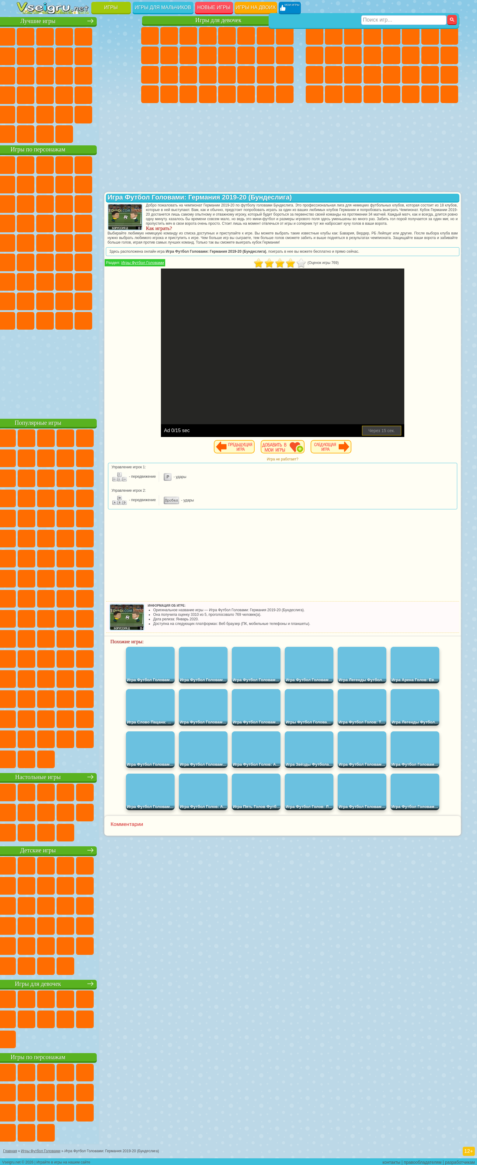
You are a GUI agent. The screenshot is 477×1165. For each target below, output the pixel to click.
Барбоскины (64, 222)
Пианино (188, 94)
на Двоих (103, 36)
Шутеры (334, 94)
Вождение (26, 133)
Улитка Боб (26, 183)
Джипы (411, 94)
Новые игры (214, 7)
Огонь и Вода (188, 36)
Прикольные (45, 94)
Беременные (285, 55)
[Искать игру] (404, 8)
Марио (103, 222)
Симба (103, 300)
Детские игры (75, 849)
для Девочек (45, 36)
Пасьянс (83, 75)
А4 (26, 281)
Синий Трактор (26, 261)
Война (64, 133)
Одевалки (208, 55)
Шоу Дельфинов (83, 203)
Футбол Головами (45, 133)
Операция (208, 75)
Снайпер (430, 55)
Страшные (26, 75)
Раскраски (285, 36)
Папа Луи (265, 55)
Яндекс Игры (26, 55)
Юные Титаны (122, 242)
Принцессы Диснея (246, 75)
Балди (45, 281)
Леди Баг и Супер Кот (83, 183)
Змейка (122, 94)
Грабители (372, 75)
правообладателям (422, 1160)
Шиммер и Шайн (64, 242)
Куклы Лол (285, 94)
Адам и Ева (45, 242)
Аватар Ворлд (83, 300)
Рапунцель (150, 75)
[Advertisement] (75, 372)
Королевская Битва (411, 36)
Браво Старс (103, 261)
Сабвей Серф (26, 203)
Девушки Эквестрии (169, 36)
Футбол (334, 36)
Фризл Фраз (26, 242)
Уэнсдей (26, 320)
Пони (150, 36)
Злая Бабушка (103, 183)
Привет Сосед (26, 300)
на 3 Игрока (45, 114)
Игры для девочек (218, 20)
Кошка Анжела (150, 55)
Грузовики (372, 55)
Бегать (353, 94)
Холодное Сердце (169, 55)
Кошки (188, 55)
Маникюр (188, 75)
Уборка (169, 94)
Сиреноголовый (64, 261)
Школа (103, 114)
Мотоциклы (334, 55)
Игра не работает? (298, 464)
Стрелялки (372, 94)
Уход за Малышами (285, 75)
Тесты (227, 36)
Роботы (449, 55)
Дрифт (449, 75)
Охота (449, 94)
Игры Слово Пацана (122, 300)
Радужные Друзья (45, 300)
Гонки (411, 55)
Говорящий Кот (83, 164)
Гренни (64, 281)
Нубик (122, 281)
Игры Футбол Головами (173, 267)
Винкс (208, 94)
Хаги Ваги (83, 281)
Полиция (314, 75)
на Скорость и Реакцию (83, 94)
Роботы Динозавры (334, 75)
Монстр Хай (246, 36)
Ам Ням (64, 203)
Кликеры (64, 75)
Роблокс (103, 281)
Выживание (353, 75)
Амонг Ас (83, 261)
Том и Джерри (103, 242)
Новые (26, 36)
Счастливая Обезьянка (83, 242)
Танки (372, 36)
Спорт (83, 55)
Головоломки (26, 114)
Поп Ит (45, 55)
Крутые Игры (83, 114)
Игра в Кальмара (122, 261)
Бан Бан (45, 320)
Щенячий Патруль (64, 164)
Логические (45, 75)
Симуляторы (64, 36)
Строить (83, 133)
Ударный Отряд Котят (83, 222)
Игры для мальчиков (163, 7)
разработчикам (460, 1160)
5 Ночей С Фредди (122, 164)
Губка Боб (45, 164)
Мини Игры (64, 94)
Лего (122, 183)
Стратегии (353, 36)
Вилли (26, 164)
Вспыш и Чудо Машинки (26, 222)
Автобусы (314, 94)
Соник (45, 222)
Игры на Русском (103, 75)
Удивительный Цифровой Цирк (122, 320)
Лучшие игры (74, 20)
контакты (391, 1160)
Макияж (227, 75)
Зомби (391, 36)
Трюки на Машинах (103, 94)
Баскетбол (122, 114)
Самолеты (391, 94)
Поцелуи (246, 55)
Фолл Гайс (45, 261)
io (122, 55)
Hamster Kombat (103, 320)
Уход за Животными (246, 94)
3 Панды (103, 203)
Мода (265, 75)
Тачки (122, 203)
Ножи (122, 75)
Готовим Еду (227, 94)
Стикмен (353, 55)
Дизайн (150, 94)
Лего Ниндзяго (103, 164)
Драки (391, 55)
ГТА (411, 75)
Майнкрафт (430, 36)
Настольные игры (75, 776)
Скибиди (64, 320)
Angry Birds (45, 203)
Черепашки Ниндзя (314, 55)
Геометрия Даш (64, 55)
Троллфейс (64, 183)
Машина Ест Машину (391, 75)
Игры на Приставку (103, 133)
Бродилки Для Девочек (265, 36)
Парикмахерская (227, 55)
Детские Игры (83, 36)
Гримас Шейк (83, 320)
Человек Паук (122, 222)
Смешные (103, 55)
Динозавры (26, 94)
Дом (265, 94)
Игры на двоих (256, 7)
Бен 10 (430, 75)
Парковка (314, 36)
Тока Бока (64, 300)
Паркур (430, 94)
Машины (449, 36)
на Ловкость (122, 36)
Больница (169, 75)
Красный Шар (45, 183)
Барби (208, 36)
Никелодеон (64, 114)
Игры (111, 7)
